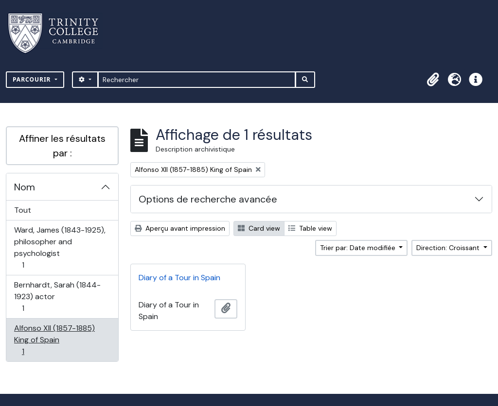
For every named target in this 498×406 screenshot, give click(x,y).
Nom (24, 187)
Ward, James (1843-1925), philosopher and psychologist (60, 247)
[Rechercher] (197, 79)
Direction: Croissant (448, 247)
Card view (259, 228)
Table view (310, 228)
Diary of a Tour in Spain (179, 277)
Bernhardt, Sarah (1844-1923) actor (57, 296)
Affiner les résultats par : (62, 145)
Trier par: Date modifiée (358, 247)
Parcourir (33, 79)
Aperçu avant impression (180, 228)
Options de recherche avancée (208, 199)
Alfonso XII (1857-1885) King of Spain (54, 339)
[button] (433, 79)
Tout (22, 210)
